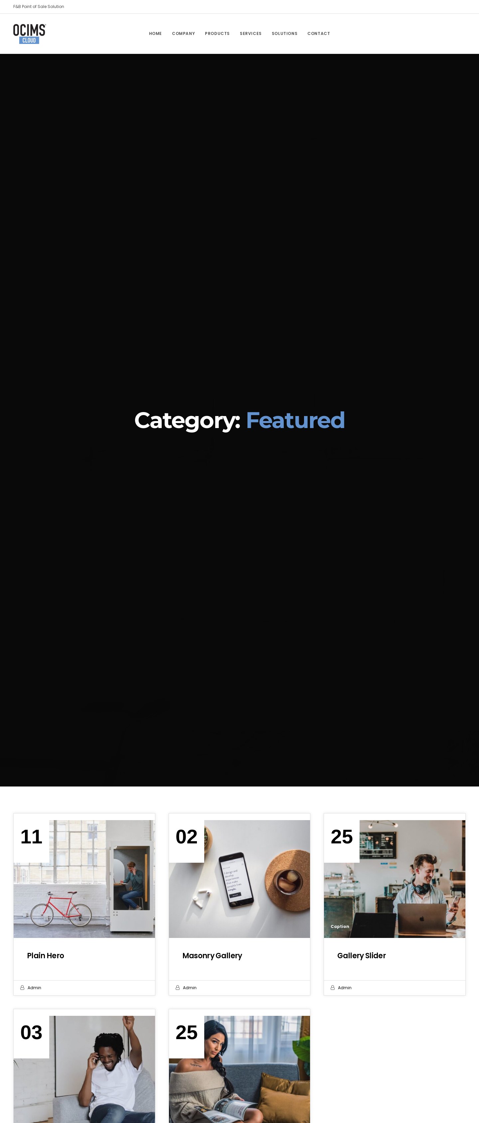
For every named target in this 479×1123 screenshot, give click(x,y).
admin (34, 988)
